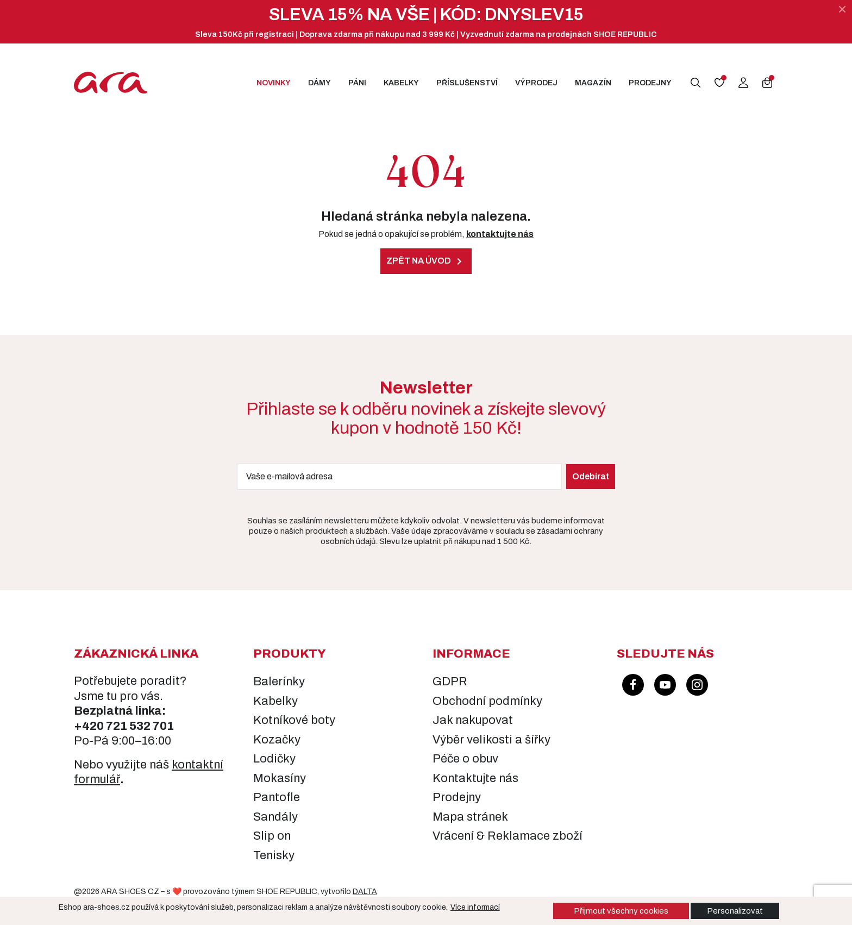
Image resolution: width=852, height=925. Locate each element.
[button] (695, 82)
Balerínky (279, 681)
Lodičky (274, 758)
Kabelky (401, 83)
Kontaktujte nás (475, 778)
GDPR (450, 681)
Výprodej (536, 83)
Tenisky (274, 855)
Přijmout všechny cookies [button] (621, 911)
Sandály (275, 816)
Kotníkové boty (294, 720)
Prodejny (650, 83)
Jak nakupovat (473, 720)
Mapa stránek (470, 816)
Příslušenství (467, 83)
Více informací (475, 907)
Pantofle (276, 797)
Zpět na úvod (426, 261)
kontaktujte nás (500, 234)
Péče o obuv (465, 758)
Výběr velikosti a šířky (491, 739)
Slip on (272, 835)
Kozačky (276, 739)
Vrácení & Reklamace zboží (507, 835)
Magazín (593, 83)
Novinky (273, 83)
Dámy (319, 83)
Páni (357, 83)
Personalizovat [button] (735, 911)
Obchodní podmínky (487, 701)
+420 (90, 726)
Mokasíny (279, 778)
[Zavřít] (842, 9)
